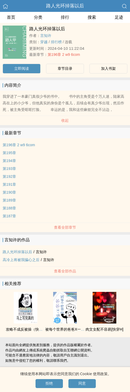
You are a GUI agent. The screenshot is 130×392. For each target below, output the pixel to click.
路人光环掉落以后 (65, 5)
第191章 (9, 184)
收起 (65, 120)
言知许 (45, 35)
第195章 (9, 153)
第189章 (9, 200)
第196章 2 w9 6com (64, 54)
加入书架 (108, 68)
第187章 (9, 216)
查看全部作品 (65, 271)
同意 (82, 383)
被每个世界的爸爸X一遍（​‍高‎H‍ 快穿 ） (76, 329)
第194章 (9, 161)
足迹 (119, 17)
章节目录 (65, 68)
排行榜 (56, 42)
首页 (11, 17)
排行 (65, 17)
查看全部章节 (65, 227)
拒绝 (49, 383)
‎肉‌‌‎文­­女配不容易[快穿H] (104, 329)
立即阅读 (21, 68)
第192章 (9, 176)
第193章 (9, 168)
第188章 (9, 208)
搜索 (92, 17)
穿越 (44, 42)
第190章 (9, 192)
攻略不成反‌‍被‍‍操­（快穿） (26, 329)
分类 (38, 17)
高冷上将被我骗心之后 (21, 260)
